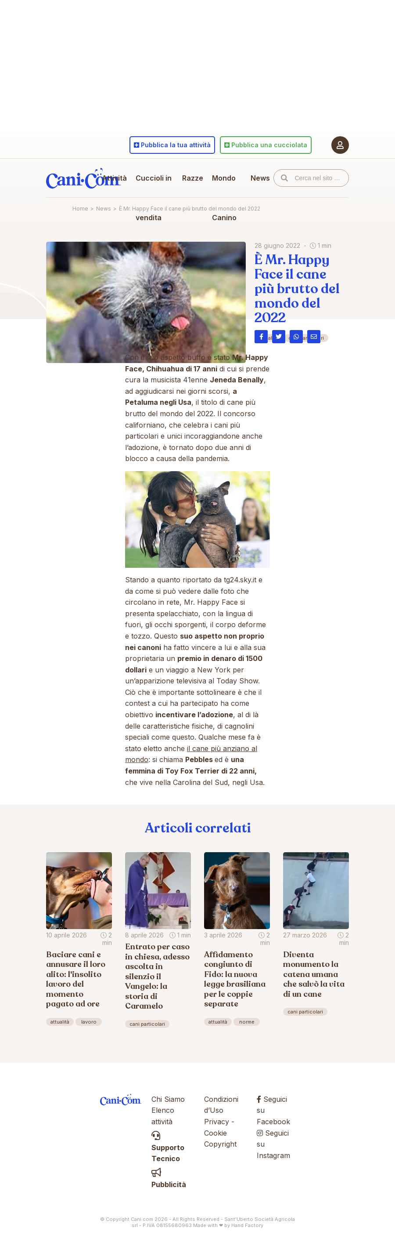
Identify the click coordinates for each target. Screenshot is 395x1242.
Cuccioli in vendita (154, 198)
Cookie (215, 1133)
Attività (114, 178)
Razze (192, 178)
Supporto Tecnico (167, 1147)
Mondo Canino (224, 198)
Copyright (220, 1144)
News (260, 178)
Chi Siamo (168, 1099)
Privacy (216, 1121)
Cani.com (83, 178)
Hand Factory (247, 1225)
